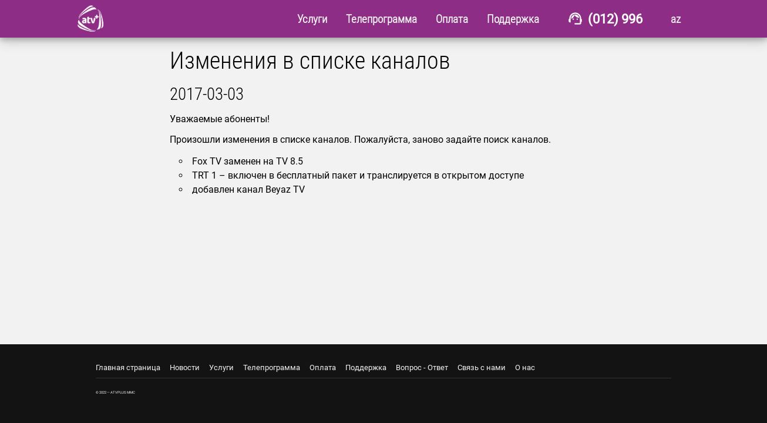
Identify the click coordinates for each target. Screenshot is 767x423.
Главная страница (128, 367)
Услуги (221, 367)
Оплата (323, 367)
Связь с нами (481, 367)
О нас (525, 367)
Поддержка (365, 367)
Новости (185, 367)
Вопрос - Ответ (422, 367)
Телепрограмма (271, 367)
